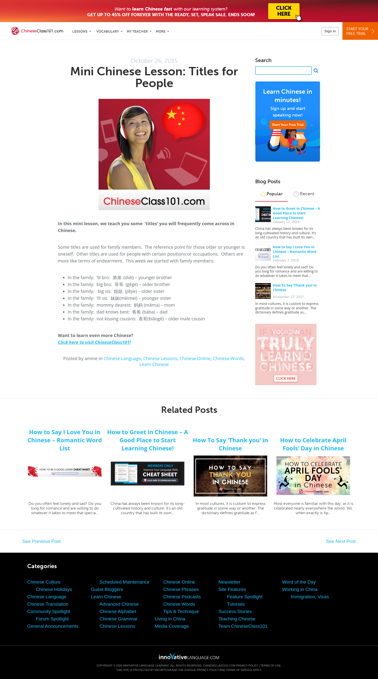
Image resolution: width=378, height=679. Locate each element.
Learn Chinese (154, 364)
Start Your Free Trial (287, 125)
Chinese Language (122, 358)
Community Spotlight (48, 611)
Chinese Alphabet (118, 611)
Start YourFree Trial (361, 31)
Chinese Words (228, 358)
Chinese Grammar (119, 618)
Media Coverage (172, 626)
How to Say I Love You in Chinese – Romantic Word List (294, 252)
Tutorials (236, 604)
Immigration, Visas (310, 596)
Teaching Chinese (236, 618)
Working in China (299, 589)
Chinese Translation (47, 604)
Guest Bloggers (107, 589)
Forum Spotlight (52, 618)
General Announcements (52, 626)
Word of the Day (299, 582)
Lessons (80, 31)
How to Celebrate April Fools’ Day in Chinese (313, 444)
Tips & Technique (181, 611)
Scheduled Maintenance (125, 582)
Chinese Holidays (54, 589)
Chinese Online (195, 358)
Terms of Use (270, 665)
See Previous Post (41, 541)
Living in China (170, 618)
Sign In (330, 31)
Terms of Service (239, 669)
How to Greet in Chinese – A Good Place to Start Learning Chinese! (296, 213)
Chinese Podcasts (182, 596)
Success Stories (235, 611)
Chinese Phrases (181, 589)
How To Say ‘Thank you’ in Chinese (230, 444)
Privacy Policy (247, 665)
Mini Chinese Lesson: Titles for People (154, 77)
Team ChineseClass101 (243, 626)
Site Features (232, 589)
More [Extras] (160, 31)
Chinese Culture (44, 582)
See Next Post (341, 541)
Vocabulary (107, 31)
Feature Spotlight (245, 596)
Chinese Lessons (160, 358)
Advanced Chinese (119, 604)
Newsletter (229, 582)
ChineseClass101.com (219, 665)
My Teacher (137, 31)
